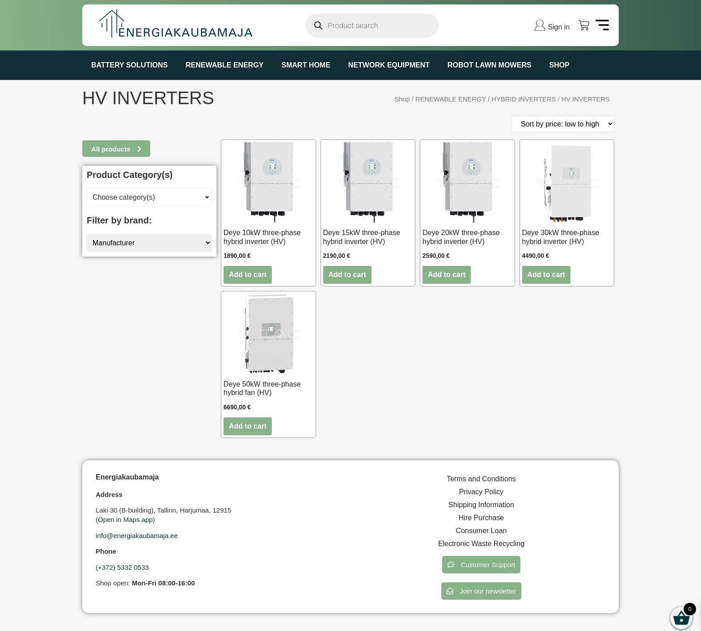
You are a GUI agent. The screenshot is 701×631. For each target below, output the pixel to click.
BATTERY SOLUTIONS (129, 65)
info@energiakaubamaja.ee (137, 535)
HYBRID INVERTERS (524, 99)
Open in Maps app (125, 519)
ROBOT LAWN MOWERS (490, 65)
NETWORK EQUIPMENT (389, 65)
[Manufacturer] (149, 243)
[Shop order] (562, 124)
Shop (559, 65)
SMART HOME (306, 65)
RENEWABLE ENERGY (224, 65)
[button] (481, 564)
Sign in (559, 27)
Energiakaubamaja (127, 477)
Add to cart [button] (247, 274)
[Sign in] (539, 25)
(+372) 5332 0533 (122, 567)
